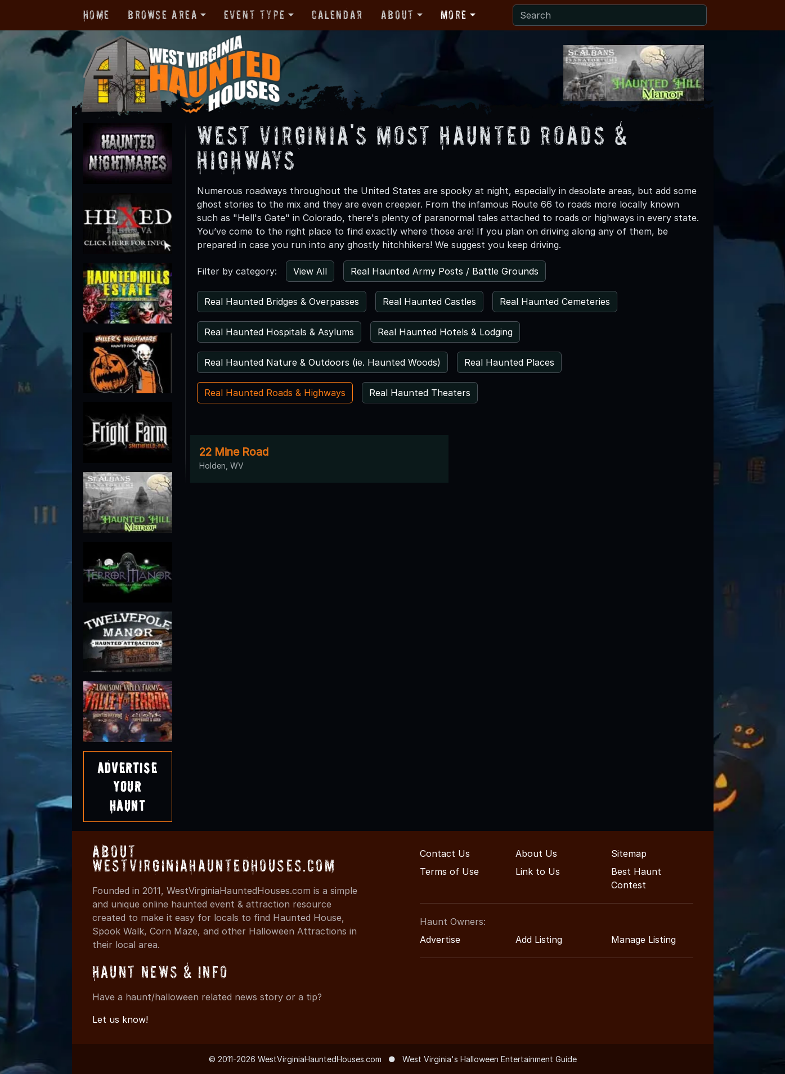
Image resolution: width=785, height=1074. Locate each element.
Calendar (337, 14)
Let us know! (120, 1019)
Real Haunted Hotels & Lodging (445, 332)
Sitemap (629, 853)
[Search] (610, 15)
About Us (536, 853)
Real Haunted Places (509, 362)
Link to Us (537, 871)
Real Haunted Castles (429, 301)
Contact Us (445, 853)
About (397, 14)
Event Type (254, 14)
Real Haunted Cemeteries (555, 301)
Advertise (440, 939)
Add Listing (538, 939)
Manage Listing (643, 939)
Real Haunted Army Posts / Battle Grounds (445, 271)
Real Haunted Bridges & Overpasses (281, 301)
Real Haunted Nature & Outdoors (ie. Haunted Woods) (322, 362)
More (454, 14)
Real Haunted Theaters (419, 392)
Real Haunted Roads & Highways (275, 392)
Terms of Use (449, 871)
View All (310, 271)
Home (96, 14)
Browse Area (163, 14)
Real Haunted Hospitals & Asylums (279, 332)
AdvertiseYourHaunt (127, 787)
